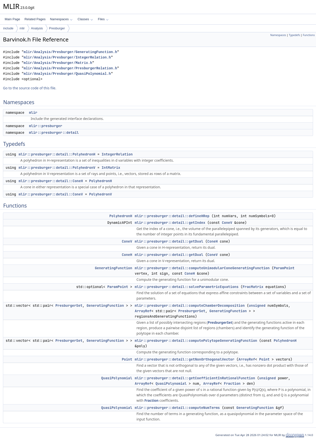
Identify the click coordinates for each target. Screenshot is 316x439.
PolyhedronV (100, 194)
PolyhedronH (100, 181)
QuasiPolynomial (116, 378)
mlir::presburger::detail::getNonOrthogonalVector (184, 359)
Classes (85, 19)
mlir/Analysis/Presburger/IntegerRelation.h (67, 57)
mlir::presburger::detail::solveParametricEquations (186, 287)
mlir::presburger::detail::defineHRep (172, 216)
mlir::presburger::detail (54, 132)
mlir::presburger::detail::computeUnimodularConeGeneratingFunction (202, 268)
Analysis (37, 28)
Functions (309, 35)
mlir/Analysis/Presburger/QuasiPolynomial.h (67, 73)
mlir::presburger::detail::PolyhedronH (57, 154)
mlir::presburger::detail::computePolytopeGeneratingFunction (196, 340)
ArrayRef (143, 311)
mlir (22, 28)
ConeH (212, 241)
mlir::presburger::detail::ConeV (51, 194)
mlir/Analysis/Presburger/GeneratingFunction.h (70, 52)
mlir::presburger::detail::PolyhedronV (57, 167)
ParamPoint (284, 268)
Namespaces (61, 19)
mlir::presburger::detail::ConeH (51, 181)
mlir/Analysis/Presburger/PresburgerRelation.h (70, 68)
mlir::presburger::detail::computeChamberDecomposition (190, 305)
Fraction (232, 383)
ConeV (227, 222)
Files (103, 19)
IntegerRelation (117, 154)
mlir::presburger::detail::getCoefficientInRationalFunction (195, 378)
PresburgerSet (69, 305)
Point (127, 359)
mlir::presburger (45, 126)
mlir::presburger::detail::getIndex (170, 222)
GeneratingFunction (113, 268)
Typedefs (294, 35)
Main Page (12, 19)
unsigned (257, 305)
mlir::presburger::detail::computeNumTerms (177, 407)
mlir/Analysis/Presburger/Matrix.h (58, 62)
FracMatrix (253, 287)
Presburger (57, 28)
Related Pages (34, 19)
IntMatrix (110, 167)
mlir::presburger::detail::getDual (169, 241)
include (8, 28)
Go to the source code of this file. (29, 88)
